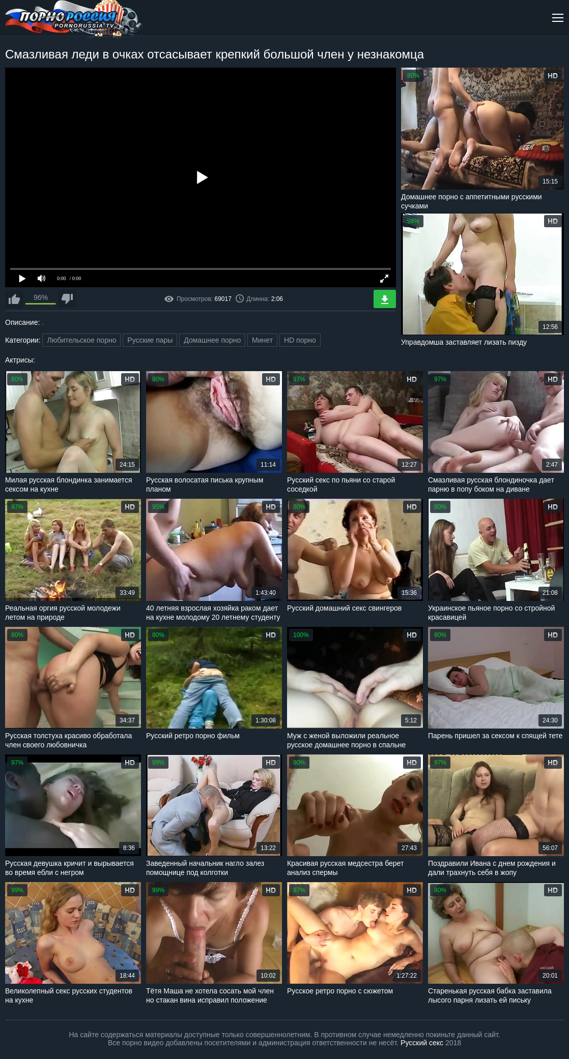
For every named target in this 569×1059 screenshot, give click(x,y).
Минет (262, 340)
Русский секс (422, 1043)
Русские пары (150, 340)
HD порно (300, 340)
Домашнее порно (212, 340)
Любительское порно (81, 340)
